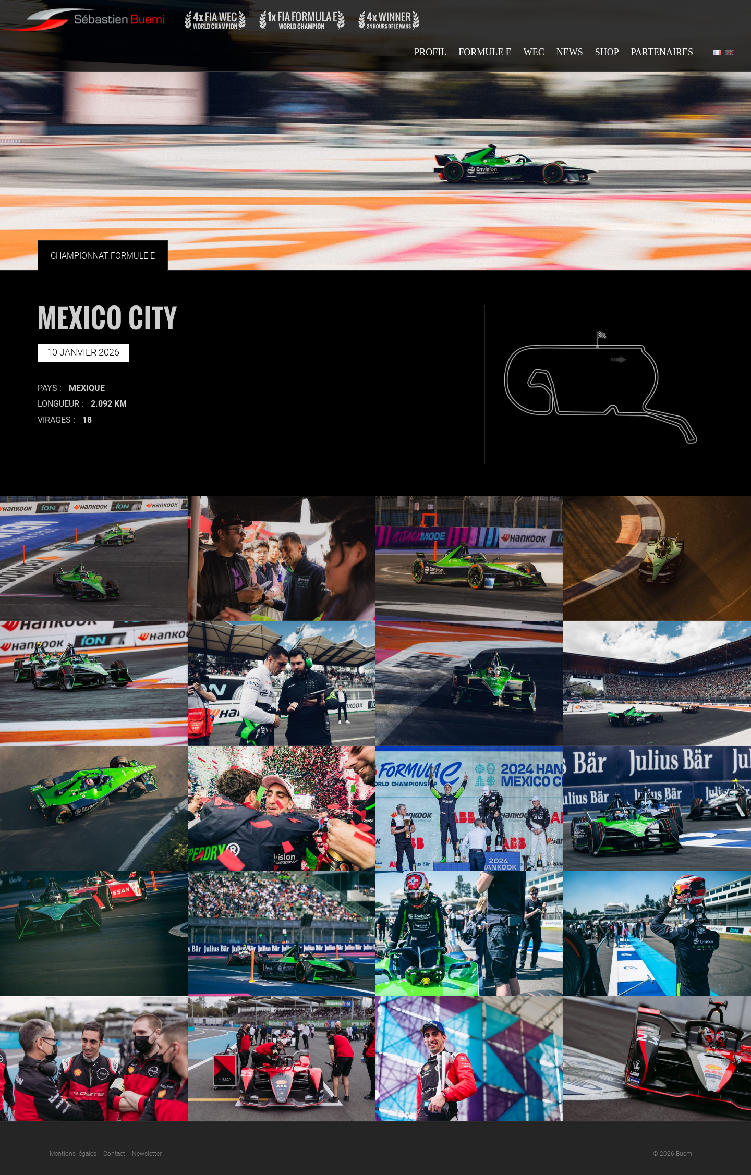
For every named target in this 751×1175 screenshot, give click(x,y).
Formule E (485, 52)
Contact (114, 1153)
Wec (534, 52)
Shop (607, 52)
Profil (430, 52)
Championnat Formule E (103, 256)
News (569, 52)
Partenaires (662, 52)
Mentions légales (73, 1153)
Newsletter (147, 1153)
